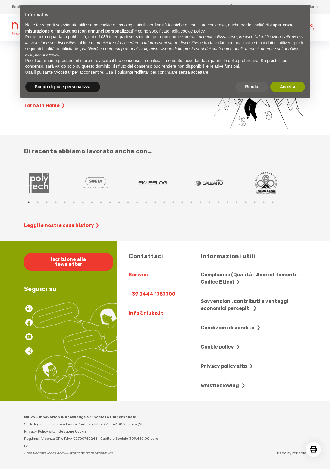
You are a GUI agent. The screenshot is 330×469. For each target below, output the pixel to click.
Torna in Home (45, 105)
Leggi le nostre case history (62, 225)
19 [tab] (191, 202)
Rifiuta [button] (251, 86)
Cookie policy (221, 347)
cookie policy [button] (192, 31)
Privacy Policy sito (40, 431)
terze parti (118, 36)
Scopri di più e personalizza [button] (62, 86)
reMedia (299, 453)
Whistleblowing (224, 385)
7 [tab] (83, 202)
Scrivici (138, 275)
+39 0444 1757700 (152, 294)
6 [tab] (74, 202)
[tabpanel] (52, 183)
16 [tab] (164, 202)
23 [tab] (228, 202)
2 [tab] (38, 202)
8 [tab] (92, 202)
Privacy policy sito (227, 366)
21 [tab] (209, 202)
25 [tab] (246, 202)
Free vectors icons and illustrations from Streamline (68, 453)
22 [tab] (218, 202)
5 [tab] (65, 202)
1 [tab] (29, 202)
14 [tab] (146, 202)
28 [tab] (273, 202)
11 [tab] (119, 202)
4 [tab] (56, 202)
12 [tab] (128, 202)
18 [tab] (182, 202)
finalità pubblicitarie (60, 48)
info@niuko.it (146, 313)
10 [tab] (110, 202)
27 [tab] (264, 202)
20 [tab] (200, 202)
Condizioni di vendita (231, 328)
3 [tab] (47, 202)
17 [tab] (173, 202)
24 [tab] (237, 202)
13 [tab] (137, 202)
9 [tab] (101, 202)
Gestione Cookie (72, 431)
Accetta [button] (287, 86)
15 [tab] (155, 202)
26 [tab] (255, 202)
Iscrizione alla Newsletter (68, 261)
